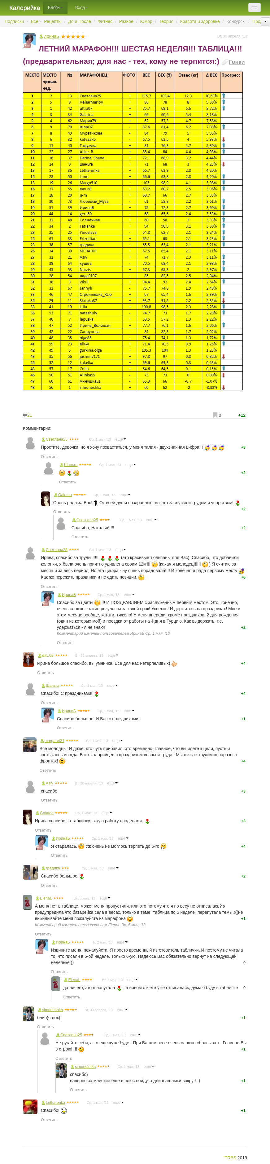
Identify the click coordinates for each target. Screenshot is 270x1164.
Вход (81, 7)
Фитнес (105, 21)
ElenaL (114, 925)
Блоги (55, 7)
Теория (166, 21)
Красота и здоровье (200, 21)
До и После (79, 21)
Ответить (49, 457)
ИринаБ (137, 633)
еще (120, 439)
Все (34, 21)
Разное (126, 21)
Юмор (146, 21)
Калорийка (24, 7)
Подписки (14, 21)
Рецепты (52, 21)
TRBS (230, 1157)
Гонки (237, 62)
